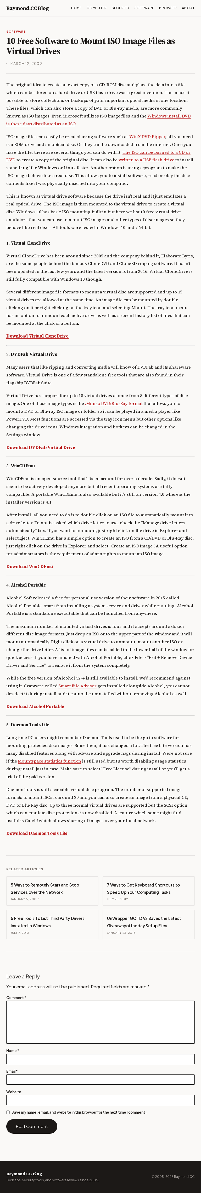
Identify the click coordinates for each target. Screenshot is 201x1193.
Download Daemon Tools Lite (37, 833)
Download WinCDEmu (29, 567)
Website (13, 1092)
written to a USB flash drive (146, 160)
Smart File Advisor (77, 686)
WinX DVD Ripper (147, 137)
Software (16, 31)
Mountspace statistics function (49, 761)
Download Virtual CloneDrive (37, 336)
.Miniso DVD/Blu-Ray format (113, 403)
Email (12, 1071)
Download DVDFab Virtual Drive (40, 448)
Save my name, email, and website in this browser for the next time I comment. (79, 1112)
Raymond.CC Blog (27, 8)
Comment (16, 997)
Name (12, 1050)
